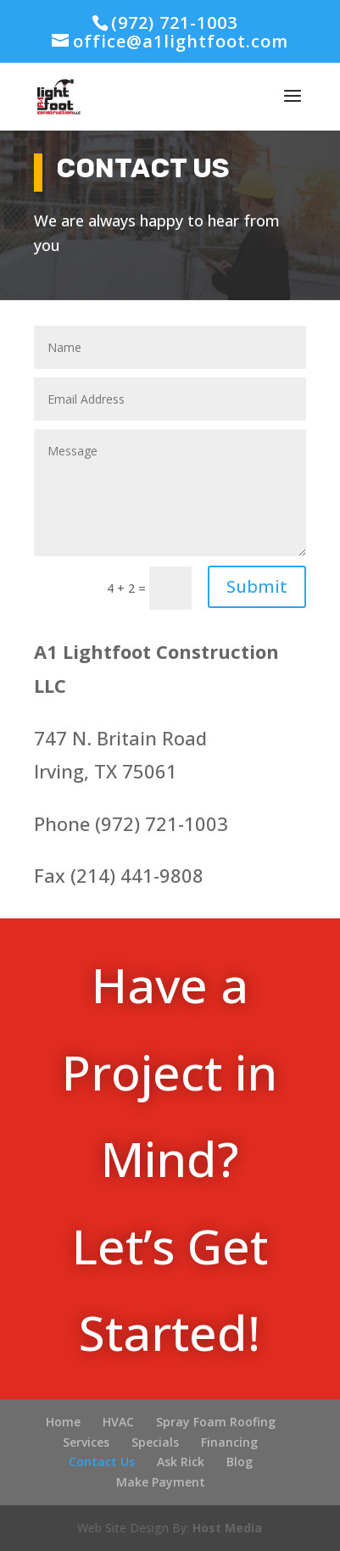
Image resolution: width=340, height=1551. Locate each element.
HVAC (118, 1422)
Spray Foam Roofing (216, 1422)
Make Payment (160, 1482)
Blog (239, 1461)
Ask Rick (180, 1461)
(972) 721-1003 (174, 22)
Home (63, 1422)
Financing (229, 1442)
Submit (256, 586)
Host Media (227, 1528)
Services (86, 1442)
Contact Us (102, 1461)
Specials (155, 1442)
